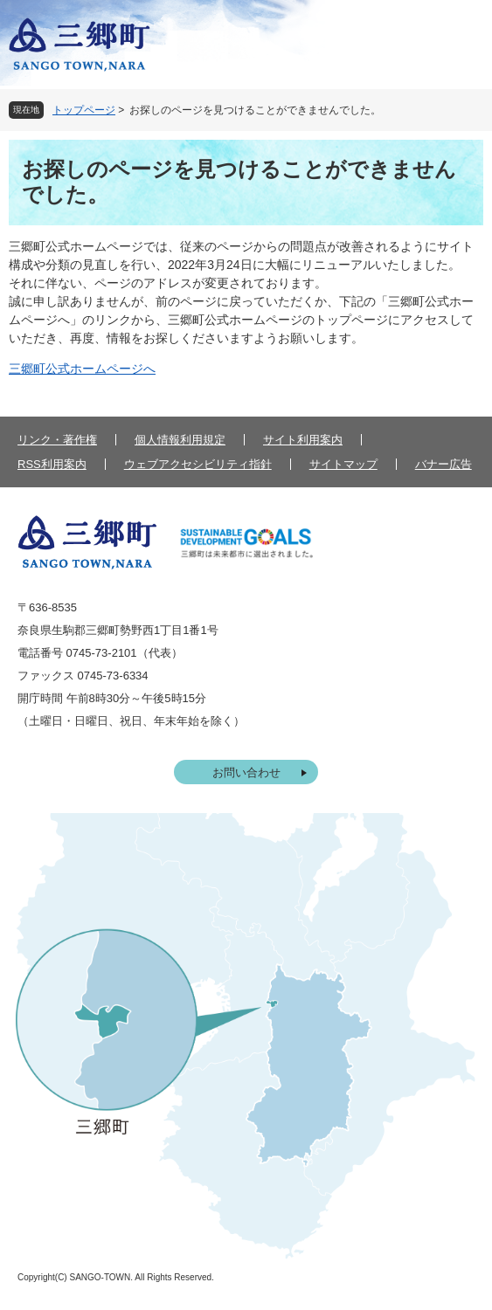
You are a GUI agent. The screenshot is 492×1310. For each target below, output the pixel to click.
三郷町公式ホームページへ (82, 369)
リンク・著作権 (57, 439)
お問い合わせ (246, 772)
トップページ (83, 110)
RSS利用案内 (52, 464)
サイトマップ (343, 464)
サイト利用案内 (303, 439)
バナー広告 (443, 464)
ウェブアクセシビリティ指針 (198, 464)
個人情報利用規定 (180, 439)
